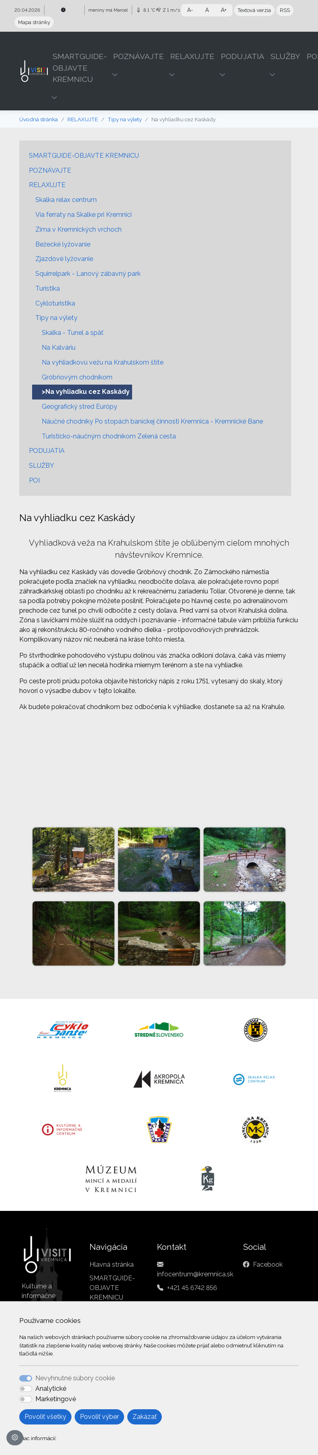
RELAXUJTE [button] (192, 56)
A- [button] (190, 10)
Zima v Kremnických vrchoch (78, 229)
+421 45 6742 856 (192, 1288)
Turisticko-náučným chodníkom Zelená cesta (109, 436)
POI (34, 480)
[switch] (25, 1389)
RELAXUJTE (82, 119)
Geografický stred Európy (79, 406)
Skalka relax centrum (66, 200)
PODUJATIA (47, 450)
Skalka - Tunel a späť (72, 332)
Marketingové (55, 1399)
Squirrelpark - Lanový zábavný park (88, 273)
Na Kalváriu (58, 347)
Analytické (50, 1388)
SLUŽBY (41, 465)
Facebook (268, 1264)
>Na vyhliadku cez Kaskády (86, 391)
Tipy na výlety (125, 119)
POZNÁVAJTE (50, 170)
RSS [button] (285, 10)
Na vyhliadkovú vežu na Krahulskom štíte (102, 362)
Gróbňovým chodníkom (77, 377)
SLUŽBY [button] (285, 56)
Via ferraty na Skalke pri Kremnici (83, 214)
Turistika (47, 288)
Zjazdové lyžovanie (64, 259)
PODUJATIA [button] (242, 56)
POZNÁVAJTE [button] (138, 56)
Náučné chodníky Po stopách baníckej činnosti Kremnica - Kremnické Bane (152, 421)
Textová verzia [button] (254, 10)
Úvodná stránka (38, 119)
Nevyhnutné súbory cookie (75, 1378)
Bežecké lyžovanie (62, 244)
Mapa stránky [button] (34, 22)
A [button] (207, 10)
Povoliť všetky (45, 1416)
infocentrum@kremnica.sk (195, 1274)
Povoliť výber (99, 1416)
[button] (54, 97)
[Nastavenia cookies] (14, 1437)
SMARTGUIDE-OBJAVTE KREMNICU (84, 155)
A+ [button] (223, 10)
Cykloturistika (55, 303)
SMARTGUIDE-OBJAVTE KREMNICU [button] (80, 68)
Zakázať (144, 1416)
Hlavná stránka (112, 1264)
